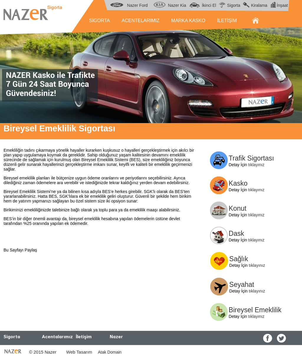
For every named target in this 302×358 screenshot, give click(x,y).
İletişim (84, 336)
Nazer (116, 336)
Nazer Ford (137, 5)
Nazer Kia (177, 5)
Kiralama (259, 5)
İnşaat (282, 5)
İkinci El (209, 5)
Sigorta (233, 5)
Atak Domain (109, 352)
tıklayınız (256, 164)
